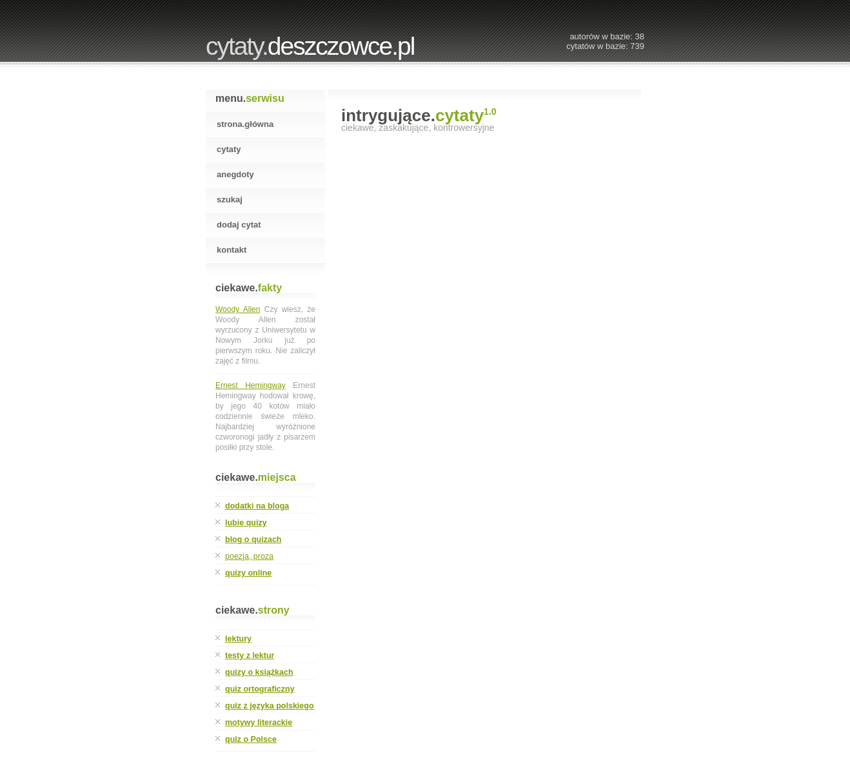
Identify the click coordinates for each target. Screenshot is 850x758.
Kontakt (231, 250)
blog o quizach (253, 539)
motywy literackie (258, 722)
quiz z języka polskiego (269, 705)
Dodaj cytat (239, 224)
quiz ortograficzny (260, 689)
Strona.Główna (245, 124)
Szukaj (229, 199)
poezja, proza (249, 556)
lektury (238, 638)
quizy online (248, 573)
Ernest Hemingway (250, 385)
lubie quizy (246, 522)
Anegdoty (235, 174)
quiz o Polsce (251, 739)
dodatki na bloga (257, 505)
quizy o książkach (259, 672)
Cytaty (229, 149)
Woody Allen (237, 309)
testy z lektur (249, 655)
